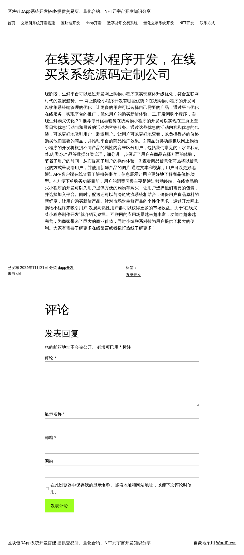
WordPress (226, 542)
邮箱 (50, 437)
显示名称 (55, 414)
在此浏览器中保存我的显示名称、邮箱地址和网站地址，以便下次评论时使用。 (121, 488)
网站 (49, 461)
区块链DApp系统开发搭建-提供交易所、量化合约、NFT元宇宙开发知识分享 (79, 11)
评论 (50, 357)
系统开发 (133, 275)
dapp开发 (66, 268)
